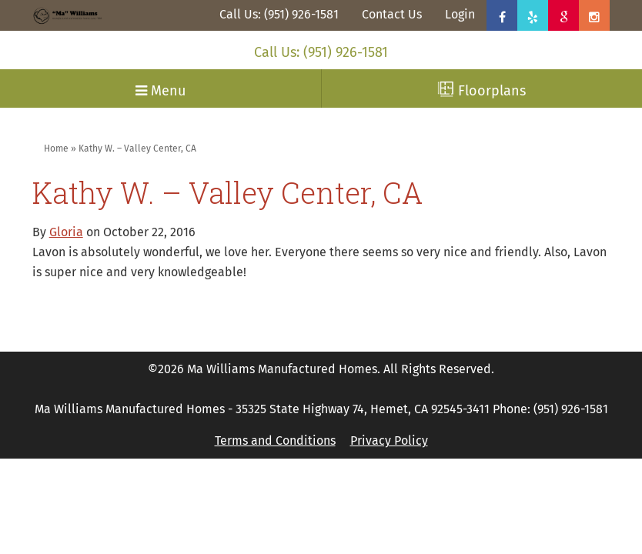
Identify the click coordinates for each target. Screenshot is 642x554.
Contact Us (392, 14)
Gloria (66, 232)
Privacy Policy (389, 440)
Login (460, 14)
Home (56, 148)
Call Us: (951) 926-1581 (279, 14)
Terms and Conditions (275, 440)
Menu (160, 90)
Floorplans (481, 90)
